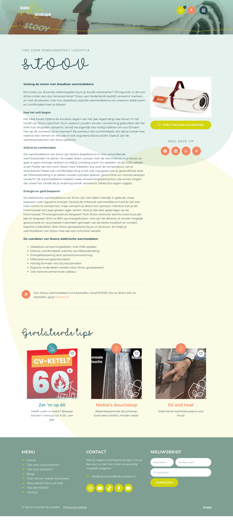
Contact (32, 489)
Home (31, 460)
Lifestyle (81, 50)
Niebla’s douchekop (116, 404)
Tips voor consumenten (45, 50)
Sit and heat (181, 404)
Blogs (31, 472)
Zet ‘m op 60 (52, 404)
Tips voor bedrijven (40, 468)
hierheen (61, 297)
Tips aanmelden (38, 485)
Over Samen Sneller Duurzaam (48, 476)
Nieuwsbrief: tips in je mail (45, 480)
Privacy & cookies (75, 505)
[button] (192, 11)
